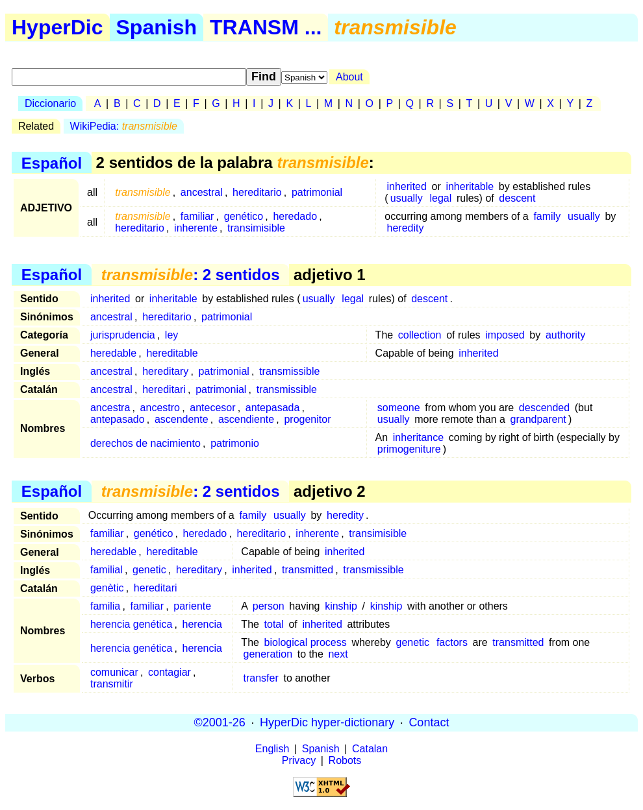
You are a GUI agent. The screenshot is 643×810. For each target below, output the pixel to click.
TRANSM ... (266, 27)
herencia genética (131, 624)
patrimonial (317, 192)
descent (517, 198)
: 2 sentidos (190, 274)
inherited (407, 186)
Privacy (299, 760)
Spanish (156, 27)
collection (420, 334)
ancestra (110, 407)
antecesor (212, 407)
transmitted (307, 569)
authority (565, 334)
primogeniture (409, 449)
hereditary (165, 371)
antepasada (273, 407)
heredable (113, 353)
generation (268, 654)
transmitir (111, 683)
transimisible (256, 227)
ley (171, 334)
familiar (197, 216)
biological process (305, 642)
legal (440, 198)
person (268, 606)
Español (51, 162)
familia (105, 606)
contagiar (169, 672)
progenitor (307, 419)
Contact (429, 722)
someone (398, 407)
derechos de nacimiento (145, 443)
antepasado (117, 419)
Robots (345, 760)
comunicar (114, 672)
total (274, 624)
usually (406, 198)
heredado (295, 216)
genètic (107, 587)
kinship (341, 606)
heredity (405, 227)
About (349, 76)
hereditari (164, 389)
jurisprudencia (122, 334)
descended (544, 407)
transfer (261, 678)
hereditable (171, 353)
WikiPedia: (123, 126)
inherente (196, 227)
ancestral (202, 192)
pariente (192, 606)
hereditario (257, 192)
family (547, 216)
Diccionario (50, 103)
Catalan (370, 748)
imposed (504, 334)
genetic (149, 569)
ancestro (160, 407)
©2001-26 (220, 722)
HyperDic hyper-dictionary (327, 722)
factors (452, 642)
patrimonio (234, 443)
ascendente (181, 419)
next (337, 654)
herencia (202, 624)
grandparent (538, 419)
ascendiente (246, 419)
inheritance (418, 437)
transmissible (289, 371)
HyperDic (57, 27)
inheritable (470, 186)
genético (244, 216)
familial (106, 569)
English (272, 748)
